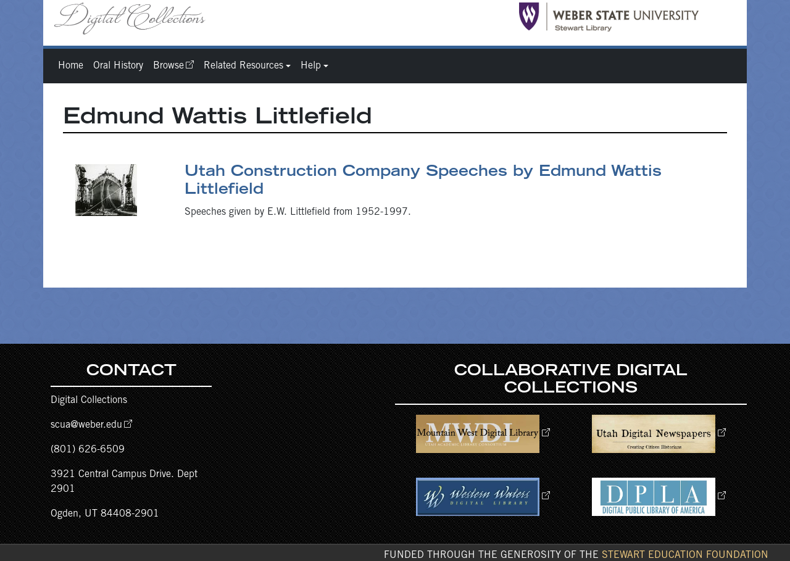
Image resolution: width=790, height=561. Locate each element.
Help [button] (311, 66)
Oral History (118, 66)
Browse (168, 66)
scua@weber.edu (86, 425)
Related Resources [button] (243, 66)
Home (70, 66)
